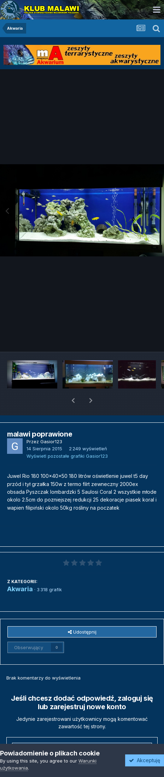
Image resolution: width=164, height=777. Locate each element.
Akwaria (20, 570)
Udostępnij (82, 613)
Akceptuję (144, 760)
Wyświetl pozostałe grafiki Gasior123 (67, 437)
